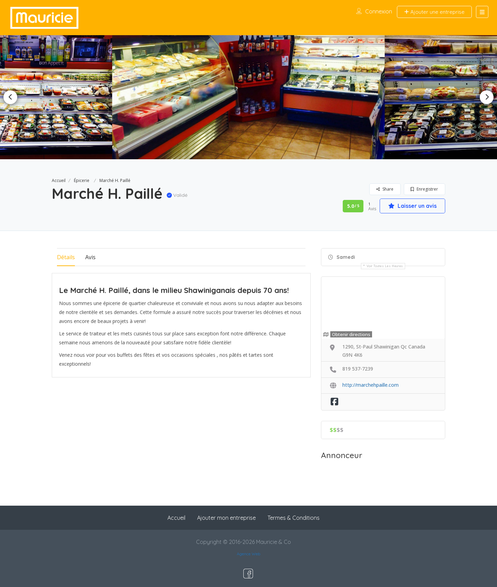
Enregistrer (424, 189)
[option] (248, 97)
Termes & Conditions (293, 517)
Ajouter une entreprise (434, 12)
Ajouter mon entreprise (226, 517)
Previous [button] (10, 97)
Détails (66, 257)
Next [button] (486, 97)
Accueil (59, 180)
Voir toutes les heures (385, 266)
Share (384, 189)
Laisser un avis (412, 205)
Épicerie (81, 180)
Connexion (378, 11)
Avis (90, 257)
